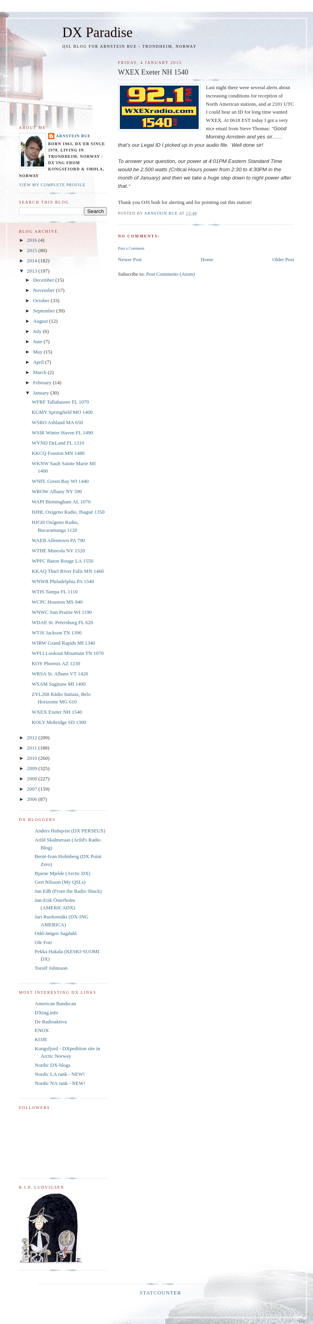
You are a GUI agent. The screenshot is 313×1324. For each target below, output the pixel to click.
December (44, 280)
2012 (32, 738)
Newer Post (130, 259)
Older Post (283, 259)
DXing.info (46, 1012)
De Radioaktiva (51, 1022)
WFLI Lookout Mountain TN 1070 (67, 653)
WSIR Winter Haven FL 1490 (62, 433)
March (40, 372)
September (44, 311)
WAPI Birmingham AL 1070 (61, 502)
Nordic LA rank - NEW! (60, 1074)
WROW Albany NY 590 (57, 491)
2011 (32, 748)
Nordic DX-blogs (53, 1065)
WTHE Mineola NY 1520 (58, 551)
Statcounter (160, 1293)
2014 (32, 261)
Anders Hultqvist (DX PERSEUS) (70, 831)
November (44, 290)
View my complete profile (52, 185)
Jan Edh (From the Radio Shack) (68, 891)
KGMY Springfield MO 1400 (62, 412)
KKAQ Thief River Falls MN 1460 (68, 571)
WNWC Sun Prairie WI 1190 (61, 612)
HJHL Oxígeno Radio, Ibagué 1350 (68, 512)
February (43, 382)
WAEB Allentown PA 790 (58, 540)
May (38, 352)
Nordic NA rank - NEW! (60, 1083)
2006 (32, 799)
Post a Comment (131, 248)
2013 (32, 271)
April (39, 362)
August (41, 321)
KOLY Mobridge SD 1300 (59, 722)
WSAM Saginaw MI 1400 (59, 684)
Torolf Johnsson (51, 968)
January (41, 393)
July (38, 331)
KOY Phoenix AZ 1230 (56, 663)
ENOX (42, 1030)
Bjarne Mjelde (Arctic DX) (62, 873)
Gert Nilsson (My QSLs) (60, 882)
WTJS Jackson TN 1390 (57, 633)
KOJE (41, 1039)
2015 (32, 250)
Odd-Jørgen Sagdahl (55, 933)
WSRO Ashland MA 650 (57, 422)
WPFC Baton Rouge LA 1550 (62, 561)
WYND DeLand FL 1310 (58, 443)
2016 (32, 240)
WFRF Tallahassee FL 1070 (60, 402)
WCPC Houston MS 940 (57, 602)
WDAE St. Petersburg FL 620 (62, 622)
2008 (32, 779)
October (42, 300)
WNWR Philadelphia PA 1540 (63, 581)
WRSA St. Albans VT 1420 (60, 674)
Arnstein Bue (73, 136)
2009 (32, 768)
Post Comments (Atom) (170, 274)
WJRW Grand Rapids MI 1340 (63, 643)
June (38, 341)
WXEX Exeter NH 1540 (57, 712)
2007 (32, 789)
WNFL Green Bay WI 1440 (60, 481)
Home (207, 259)
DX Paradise (97, 32)
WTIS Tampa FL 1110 (54, 592)
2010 (32, 758)
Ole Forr (43, 942)
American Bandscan (55, 1003)
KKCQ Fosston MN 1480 (58, 453)
